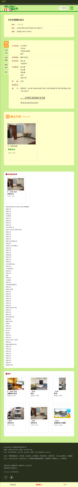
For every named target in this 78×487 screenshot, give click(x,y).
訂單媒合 (36, 456)
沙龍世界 (51, 456)
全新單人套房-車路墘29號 (14, 229)
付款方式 (29, 465)
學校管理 (7, 468)
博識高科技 (15, 472)
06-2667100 (28, 449)
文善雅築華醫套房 (11, 284)
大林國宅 (8, 280)
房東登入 (39, 485)
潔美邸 (8, 333)
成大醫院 (8, 216)
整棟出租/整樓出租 (11, 241)
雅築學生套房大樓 (11, 307)
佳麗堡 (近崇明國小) (12, 245)
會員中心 (14, 468)
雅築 (7, 275)
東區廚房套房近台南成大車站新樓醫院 (17, 207)
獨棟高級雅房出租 (11, 344)
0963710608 (26, 31)
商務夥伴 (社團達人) (52, 458)
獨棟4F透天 (9, 321)
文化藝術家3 (9, 268)
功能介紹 (7, 465)
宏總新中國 (9, 365)
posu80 (26, 452)
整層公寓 (8, 314)
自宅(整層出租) (10, 264)
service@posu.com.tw (43, 452)
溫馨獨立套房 (12, 393)
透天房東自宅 (10, 227)
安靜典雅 (8, 255)
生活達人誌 (22, 458)
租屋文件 (22, 465)
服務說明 (14, 465)
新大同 (8, 330)
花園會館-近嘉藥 (60, 423)
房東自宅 (11, 149)
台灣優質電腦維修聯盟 (35, 458)
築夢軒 (8, 323)
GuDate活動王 (61, 456)
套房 (32, 393)
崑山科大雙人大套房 (12, 340)
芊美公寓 (8, 349)
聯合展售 (43, 456)
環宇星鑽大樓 (10, 317)
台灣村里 (64, 458)
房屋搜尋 (13, 485)
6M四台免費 (9, 289)
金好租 (28, 456)
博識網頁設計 (13, 456)
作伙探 (22, 456)
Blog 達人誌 (13, 458)
